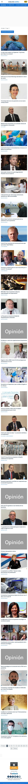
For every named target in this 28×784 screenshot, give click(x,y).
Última (15, 748)
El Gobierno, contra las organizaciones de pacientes (14, 340)
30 (21, 746)
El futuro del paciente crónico (8, 551)
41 (26, 746)
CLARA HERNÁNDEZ (4, 246)
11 (13, 746)
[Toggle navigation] (2, 1)
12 (16, 746)
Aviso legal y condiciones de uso (14, 779)
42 (11, 748)
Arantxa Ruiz (3, 669)
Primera (3, 746)
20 (18, 746)
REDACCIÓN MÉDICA (4, 55)
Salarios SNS (11, 4)
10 (11, 746)
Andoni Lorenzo (3, 342)
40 (23, 746)
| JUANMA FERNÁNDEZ (9, 436)
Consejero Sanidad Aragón (21, 4)
